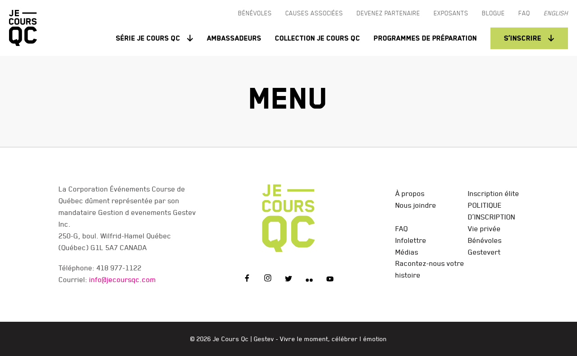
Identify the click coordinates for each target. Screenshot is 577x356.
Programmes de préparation (425, 38)
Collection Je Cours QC (317, 38)
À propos (410, 193)
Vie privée (484, 228)
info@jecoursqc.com (122, 279)
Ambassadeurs (234, 38)
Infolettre (410, 240)
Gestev (264, 338)
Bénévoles (485, 240)
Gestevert (484, 252)
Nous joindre (415, 205)
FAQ (401, 228)
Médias (406, 252)
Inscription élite (493, 193)
